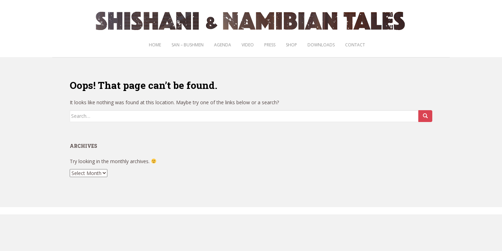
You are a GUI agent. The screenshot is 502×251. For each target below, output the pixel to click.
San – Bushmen (188, 45)
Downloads (321, 45)
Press (269, 45)
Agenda (222, 45)
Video (248, 45)
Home (155, 45)
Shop (291, 45)
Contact (355, 45)
